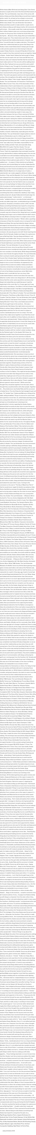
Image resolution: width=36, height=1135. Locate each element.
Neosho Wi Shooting (24, 1121)
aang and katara (14, 2)
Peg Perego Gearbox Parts (8, 1115)
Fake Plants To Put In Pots (21, 1126)
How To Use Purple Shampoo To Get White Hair (20, 1117)
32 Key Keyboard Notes (10, 1121)
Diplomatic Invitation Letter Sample (11, 1119)
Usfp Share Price (19, 1124)
